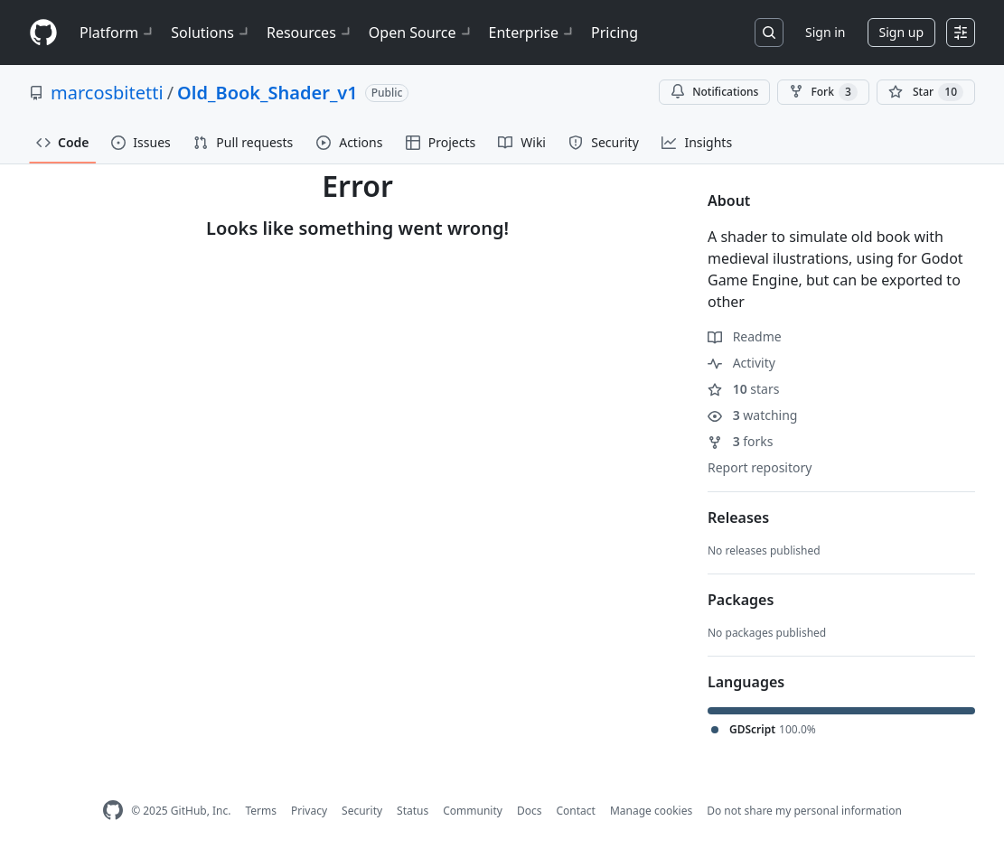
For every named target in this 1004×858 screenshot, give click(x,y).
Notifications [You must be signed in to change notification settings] (714, 91)
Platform (118, 32)
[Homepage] (43, 33)
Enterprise (533, 32)
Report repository (760, 467)
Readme (745, 336)
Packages (741, 600)
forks (741, 441)
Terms (261, 810)
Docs (529, 810)
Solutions (211, 32)
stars (743, 388)
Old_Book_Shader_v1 (267, 92)
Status (412, 810)
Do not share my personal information (804, 810)
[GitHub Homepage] (113, 810)
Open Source (421, 32)
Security (362, 810)
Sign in (825, 32)
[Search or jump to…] (769, 32)
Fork (823, 92)
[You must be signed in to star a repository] (926, 92)
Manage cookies (651, 810)
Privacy (309, 810)
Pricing (614, 32)
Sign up (901, 32)
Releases (738, 517)
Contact (575, 810)
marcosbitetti (107, 92)
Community (472, 810)
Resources (310, 32)
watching (752, 415)
